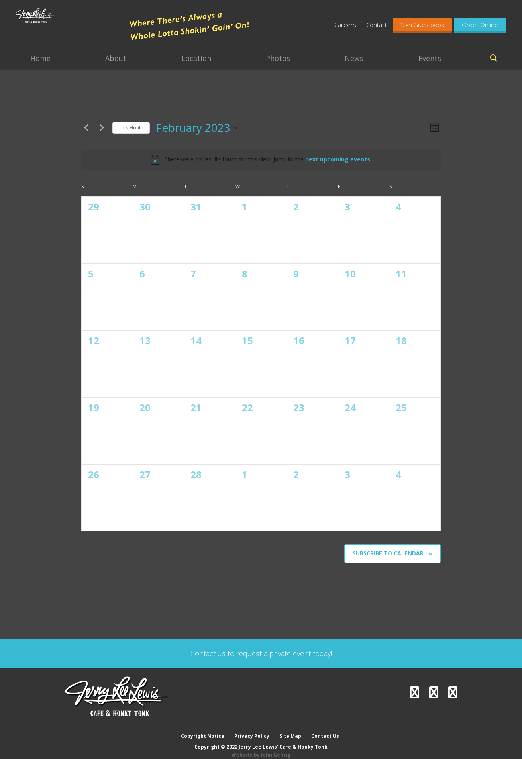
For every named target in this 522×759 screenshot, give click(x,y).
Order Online (480, 25)
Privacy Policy (251, 728)
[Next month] (101, 128)
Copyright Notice (202, 728)
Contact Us (326, 728)
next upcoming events (337, 159)
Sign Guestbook (422, 25)
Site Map (291, 728)
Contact (376, 25)
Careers (345, 25)
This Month (131, 127)
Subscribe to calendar (388, 553)
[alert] (261, 160)
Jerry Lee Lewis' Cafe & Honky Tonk (68, 28)
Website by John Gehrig (261, 746)
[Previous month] (86, 128)
